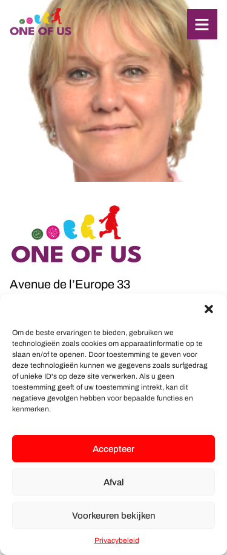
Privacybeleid (116, 540)
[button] (209, 309)
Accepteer (113, 449)
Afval (114, 482)
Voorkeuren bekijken (114, 515)
